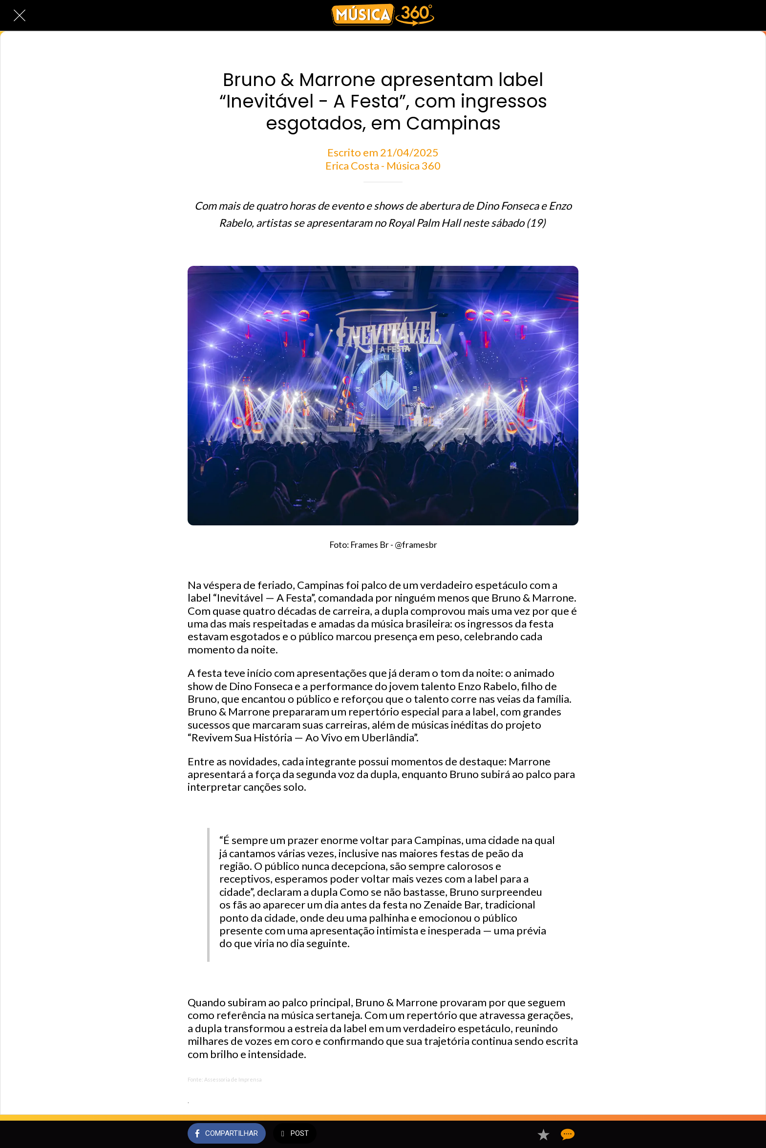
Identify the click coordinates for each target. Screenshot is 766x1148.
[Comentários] (566, 1134)
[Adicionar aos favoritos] (543, 1134)
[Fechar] (19, 16)
